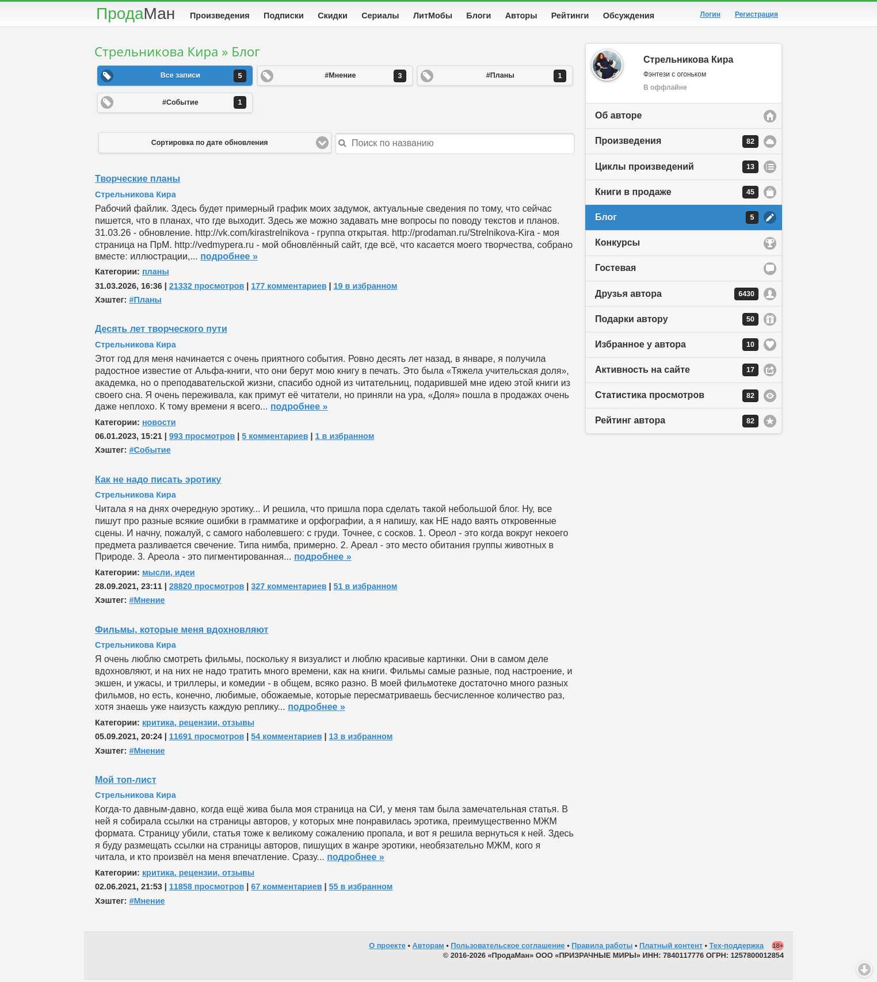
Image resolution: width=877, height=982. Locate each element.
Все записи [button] (203, 78)
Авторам (428, 947)
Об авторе (618, 118)
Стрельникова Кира (135, 196)
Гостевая (615, 270)
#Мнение (147, 602)
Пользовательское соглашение (508, 947)
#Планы (145, 302)
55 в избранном (361, 888)
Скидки (333, 15)
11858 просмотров (206, 888)
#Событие (149, 452)
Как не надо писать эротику (158, 482)
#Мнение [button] (365, 78)
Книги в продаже (676, 194)
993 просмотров (202, 438)
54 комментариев (286, 738)
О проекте (387, 947)
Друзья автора (676, 296)
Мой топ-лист (126, 782)
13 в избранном (361, 738)
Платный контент (671, 947)
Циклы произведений (676, 169)
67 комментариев (286, 888)
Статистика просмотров (676, 398)
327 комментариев (288, 588)
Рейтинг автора (676, 423)
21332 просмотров (206, 288)
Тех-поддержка (737, 947)
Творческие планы (137, 181)
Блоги (478, 15)
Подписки (284, 15)
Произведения (220, 15)
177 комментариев (288, 288)
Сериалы (380, 15)
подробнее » (229, 258)
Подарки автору (676, 321)
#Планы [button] (526, 78)
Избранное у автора (676, 347)
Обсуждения (628, 15)
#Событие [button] (204, 104)
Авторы (521, 15)
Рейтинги (570, 15)
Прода (135, 13)
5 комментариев (275, 438)
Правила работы (601, 947)
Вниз (864, 969)
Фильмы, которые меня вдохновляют (181, 632)
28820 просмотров (206, 588)
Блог (676, 219)
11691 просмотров (206, 738)
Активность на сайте (676, 372)
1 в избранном (345, 438)
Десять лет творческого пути (161, 331)
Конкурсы (617, 245)
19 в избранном (366, 288)
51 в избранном (366, 588)
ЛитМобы (432, 15)
